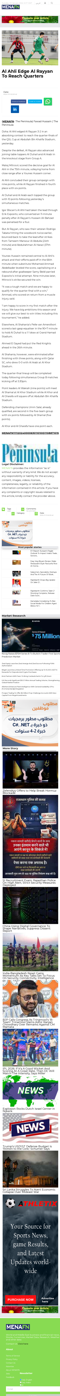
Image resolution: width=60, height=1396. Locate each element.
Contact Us (10, 1363)
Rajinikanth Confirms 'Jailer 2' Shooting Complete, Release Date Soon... (42, 593)
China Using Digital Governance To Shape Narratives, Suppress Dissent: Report (27, 928)
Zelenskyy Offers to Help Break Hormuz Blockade (29, 792)
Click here (23, 1344)
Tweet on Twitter (35, 101)
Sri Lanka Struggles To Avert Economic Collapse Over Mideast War (29, 1191)
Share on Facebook (18, 101)
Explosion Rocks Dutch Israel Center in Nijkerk (29, 1110)
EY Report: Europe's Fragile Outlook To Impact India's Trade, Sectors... (43, 553)
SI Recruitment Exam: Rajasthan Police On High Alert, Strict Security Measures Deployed (29, 883)
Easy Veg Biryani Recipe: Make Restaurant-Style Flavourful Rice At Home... (43, 563)
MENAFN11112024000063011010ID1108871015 (30, 433)
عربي (38, 3)
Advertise (10, 1366)
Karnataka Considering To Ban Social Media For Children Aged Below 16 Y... (43, 603)
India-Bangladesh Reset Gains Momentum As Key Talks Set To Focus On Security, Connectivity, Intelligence (29, 976)
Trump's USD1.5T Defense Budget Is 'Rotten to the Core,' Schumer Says (27, 1147)
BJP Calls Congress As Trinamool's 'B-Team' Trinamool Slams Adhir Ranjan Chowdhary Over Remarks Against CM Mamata (29, 1023)
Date (5, 92)
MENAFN (8, 121)
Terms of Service (13, 1356)
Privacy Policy (12, 1359)
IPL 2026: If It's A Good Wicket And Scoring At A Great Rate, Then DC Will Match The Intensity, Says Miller (28, 1071)
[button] (45, 3)
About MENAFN (13, 1370)
